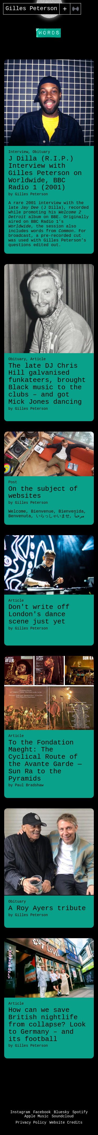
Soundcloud (63, 1116)
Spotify (80, 1112)
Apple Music (36, 1116)
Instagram (20, 1112)
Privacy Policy (31, 1123)
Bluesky (61, 1112)
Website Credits (65, 1123)
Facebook (42, 1112)
